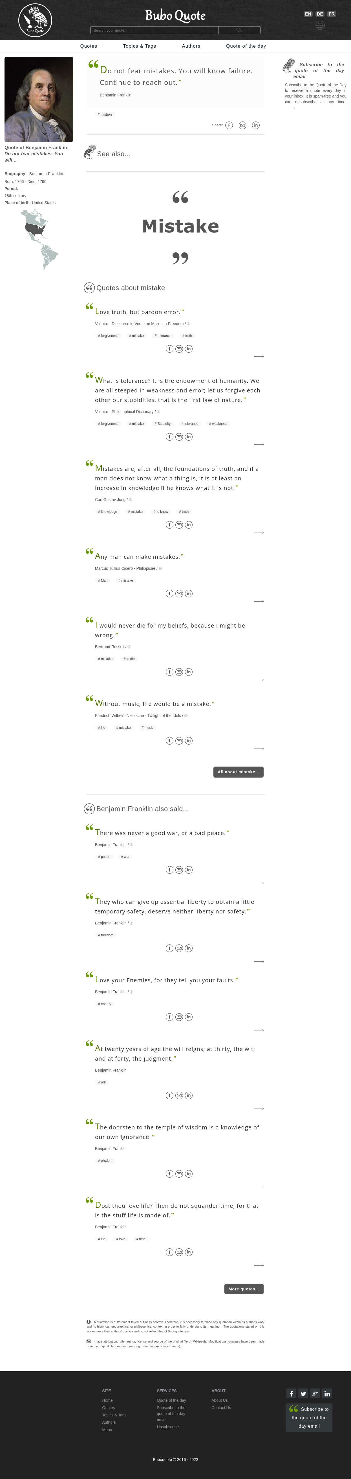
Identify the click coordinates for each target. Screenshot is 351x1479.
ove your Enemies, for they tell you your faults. (165, 980)
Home (107, 1400)
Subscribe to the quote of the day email (309, 1417)
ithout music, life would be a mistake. (153, 704)
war (126, 857)
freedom (107, 935)
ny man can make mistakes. (137, 556)
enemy (106, 1004)
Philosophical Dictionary (133, 411)
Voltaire (101, 323)
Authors (191, 46)
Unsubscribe (168, 1427)
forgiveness (109, 336)
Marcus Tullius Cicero (114, 568)
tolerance (164, 336)
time (142, 1239)
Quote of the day (246, 46)
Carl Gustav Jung (110, 499)
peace (105, 857)
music (149, 728)
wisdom (106, 1161)
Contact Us (221, 1407)
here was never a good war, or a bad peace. (160, 833)
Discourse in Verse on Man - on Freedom (148, 323)
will (103, 1082)
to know (162, 512)
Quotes (89, 46)
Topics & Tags (139, 46)
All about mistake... (238, 772)
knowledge (109, 512)
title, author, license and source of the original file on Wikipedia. (163, 1341)
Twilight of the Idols (164, 715)
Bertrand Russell (109, 646)
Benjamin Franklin (115, 95)
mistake (106, 114)
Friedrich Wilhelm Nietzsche (119, 715)
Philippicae (145, 568)
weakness (219, 424)
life (103, 728)
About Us (219, 1400)
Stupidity (164, 424)
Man (104, 580)
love (122, 1239)
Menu (107, 1429)
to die (130, 659)
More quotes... (244, 1289)
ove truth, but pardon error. (138, 312)
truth (188, 336)
